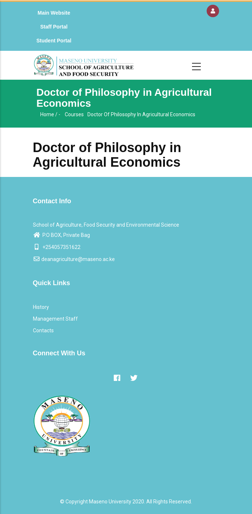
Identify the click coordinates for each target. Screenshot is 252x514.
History (41, 307)
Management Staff (55, 319)
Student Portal (54, 41)
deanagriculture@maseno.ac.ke (74, 259)
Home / (48, 114)
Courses (74, 114)
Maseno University (110, 501)
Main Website (54, 13)
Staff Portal (54, 27)
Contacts (43, 330)
